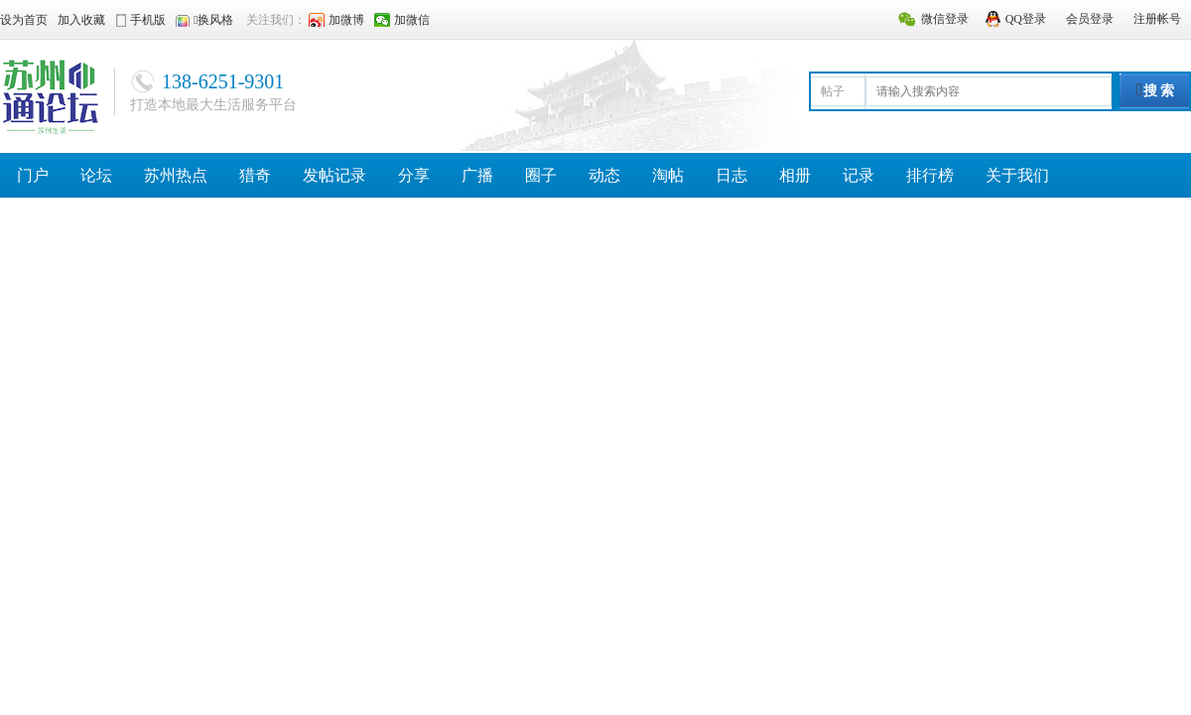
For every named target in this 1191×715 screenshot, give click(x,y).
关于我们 (1017, 175)
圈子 (541, 175)
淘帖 (668, 175)
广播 (477, 175)
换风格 (215, 20)
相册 (795, 175)
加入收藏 (81, 20)
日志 (731, 175)
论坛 (96, 175)
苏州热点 (175, 175)
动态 (604, 175)
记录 (858, 175)
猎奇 (255, 175)
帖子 (833, 91)
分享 (414, 175)
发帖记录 (334, 175)
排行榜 (930, 175)
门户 (33, 175)
